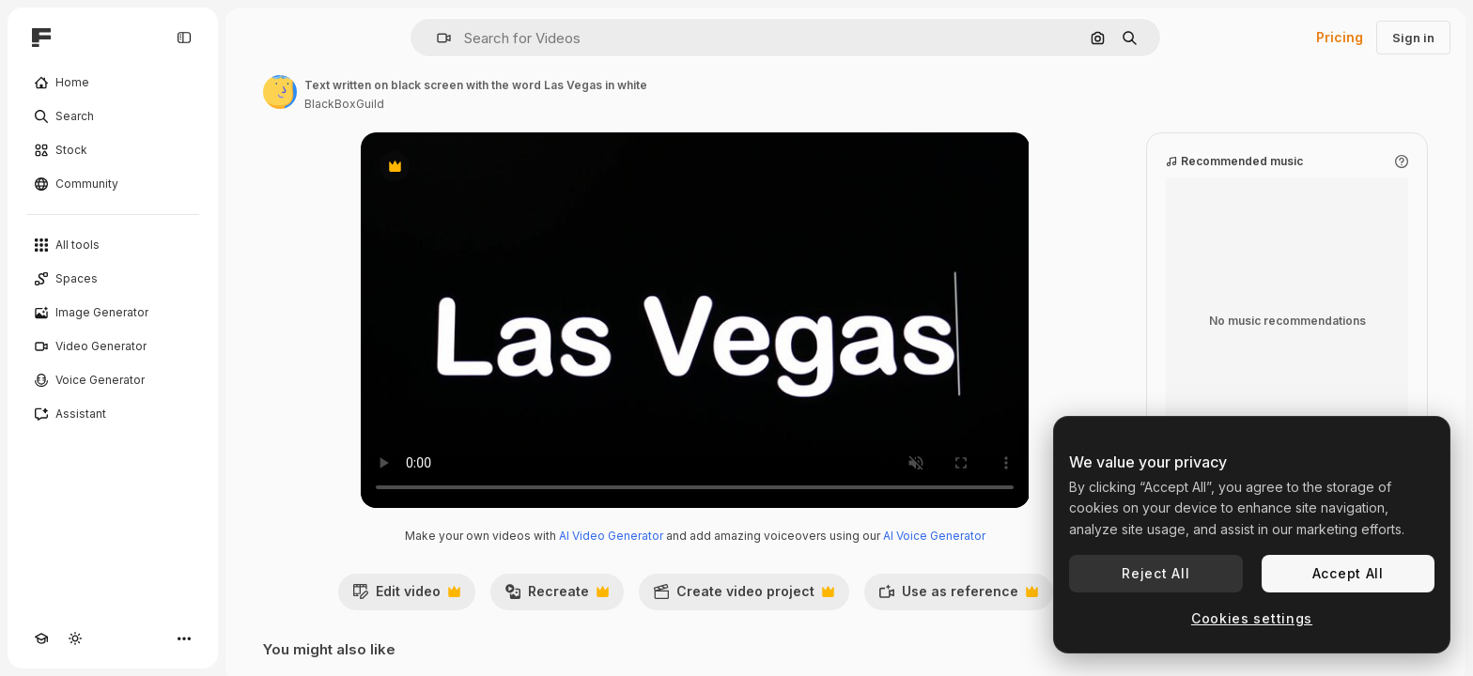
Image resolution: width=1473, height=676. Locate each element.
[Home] (112, 83)
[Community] (112, 184)
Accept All (1348, 573)
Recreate (556, 596)
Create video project (743, 596)
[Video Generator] (112, 346)
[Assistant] (112, 414)
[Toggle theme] (75, 638)
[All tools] (112, 245)
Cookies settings (1251, 618)
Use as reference (958, 596)
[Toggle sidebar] (184, 38)
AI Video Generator (611, 536)
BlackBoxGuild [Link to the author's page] (344, 104)
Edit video (406, 596)
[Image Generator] (112, 313)
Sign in (1413, 37)
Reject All (1155, 573)
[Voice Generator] (112, 380)
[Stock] (112, 150)
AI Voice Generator (934, 536)
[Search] (112, 116)
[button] (436, 38)
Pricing (1339, 37)
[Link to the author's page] (280, 92)
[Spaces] (112, 279)
